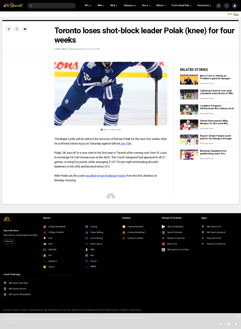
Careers (25, 310)
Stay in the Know (10, 230)
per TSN (126, 143)
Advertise (16, 310)
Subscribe (9, 241)
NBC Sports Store (55, 310)
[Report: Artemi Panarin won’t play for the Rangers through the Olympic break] (189, 140)
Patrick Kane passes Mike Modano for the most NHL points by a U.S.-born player (215, 122)
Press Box (66, 310)
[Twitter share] (17, 29)
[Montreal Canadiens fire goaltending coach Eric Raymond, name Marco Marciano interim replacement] (189, 155)
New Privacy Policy (112, 310)
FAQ (45, 310)
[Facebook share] (9, 29)
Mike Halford (62, 49)
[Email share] (25, 29)
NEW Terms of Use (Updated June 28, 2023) (88, 310)
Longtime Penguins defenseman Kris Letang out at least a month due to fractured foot (217, 107)
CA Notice (123, 310)
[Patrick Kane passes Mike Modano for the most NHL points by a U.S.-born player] (189, 124)
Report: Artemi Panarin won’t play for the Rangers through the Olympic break (215, 137)
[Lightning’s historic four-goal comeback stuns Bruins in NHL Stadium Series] (189, 94)
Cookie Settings (135, 310)
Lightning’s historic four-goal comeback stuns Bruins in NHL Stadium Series (216, 92)
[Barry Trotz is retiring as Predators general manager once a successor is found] (189, 79)
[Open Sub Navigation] (91, 5)
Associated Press (206, 83)
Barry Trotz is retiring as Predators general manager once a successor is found (215, 77)
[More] (219, 6)
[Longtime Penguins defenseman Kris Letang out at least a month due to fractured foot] (189, 109)
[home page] (13, 5)
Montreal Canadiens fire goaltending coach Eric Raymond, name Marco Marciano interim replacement (216, 152)
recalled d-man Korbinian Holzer (106, 175)
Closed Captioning (36, 310)
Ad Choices (7, 310)
